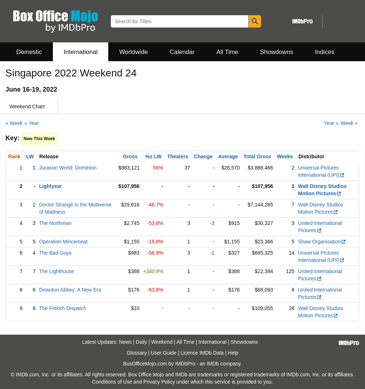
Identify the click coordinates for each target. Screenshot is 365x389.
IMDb (213, 364)
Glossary (137, 353)
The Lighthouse (56, 271)
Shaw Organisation (322, 241)
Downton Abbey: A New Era (70, 290)
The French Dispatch (62, 308)
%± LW (153, 156)
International (81, 52)
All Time (227, 52)
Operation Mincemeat (63, 241)
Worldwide (133, 52)
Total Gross (258, 156)
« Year (32, 123)
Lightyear (50, 186)
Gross (130, 156)
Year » (331, 123)
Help (233, 353)
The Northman (55, 223)
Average (228, 156)
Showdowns (276, 52)
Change (203, 156)
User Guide (164, 353)
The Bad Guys (55, 253)
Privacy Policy (159, 382)
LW (30, 156)
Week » (348, 123)
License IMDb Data (202, 353)
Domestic (29, 52)
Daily (141, 342)
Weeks (285, 156)
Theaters (177, 156)
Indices (325, 52)
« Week (13, 123)
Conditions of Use (112, 382)
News (125, 342)
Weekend (162, 342)
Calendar (182, 52)
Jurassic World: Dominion (67, 168)
